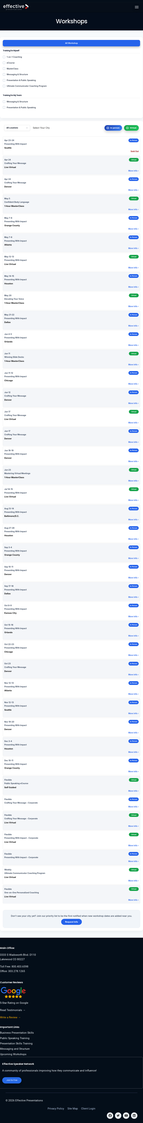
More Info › (133, 171)
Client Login (88, 1108)
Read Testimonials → (12, 1009)
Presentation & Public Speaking (19, 107)
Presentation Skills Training (16, 1043)
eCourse (9, 63)
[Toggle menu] (137, 7)
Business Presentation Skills (17, 1032)
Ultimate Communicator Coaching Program (25, 86)
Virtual (133, 128)
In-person (115, 128)
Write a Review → (10, 1017)
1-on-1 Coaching (12, 57)
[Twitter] (118, 1115)
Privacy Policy (56, 1108)
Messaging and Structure (15, 1048)
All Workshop (71, 43)
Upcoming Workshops (13, 1054)
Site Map (72, 1108)
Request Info (71, 922)
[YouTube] (126, 1115)
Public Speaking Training (14, 1037)
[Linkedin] (134, 1115)
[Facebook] (110, 1115)
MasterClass (10, 68)
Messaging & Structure (15, 101)
